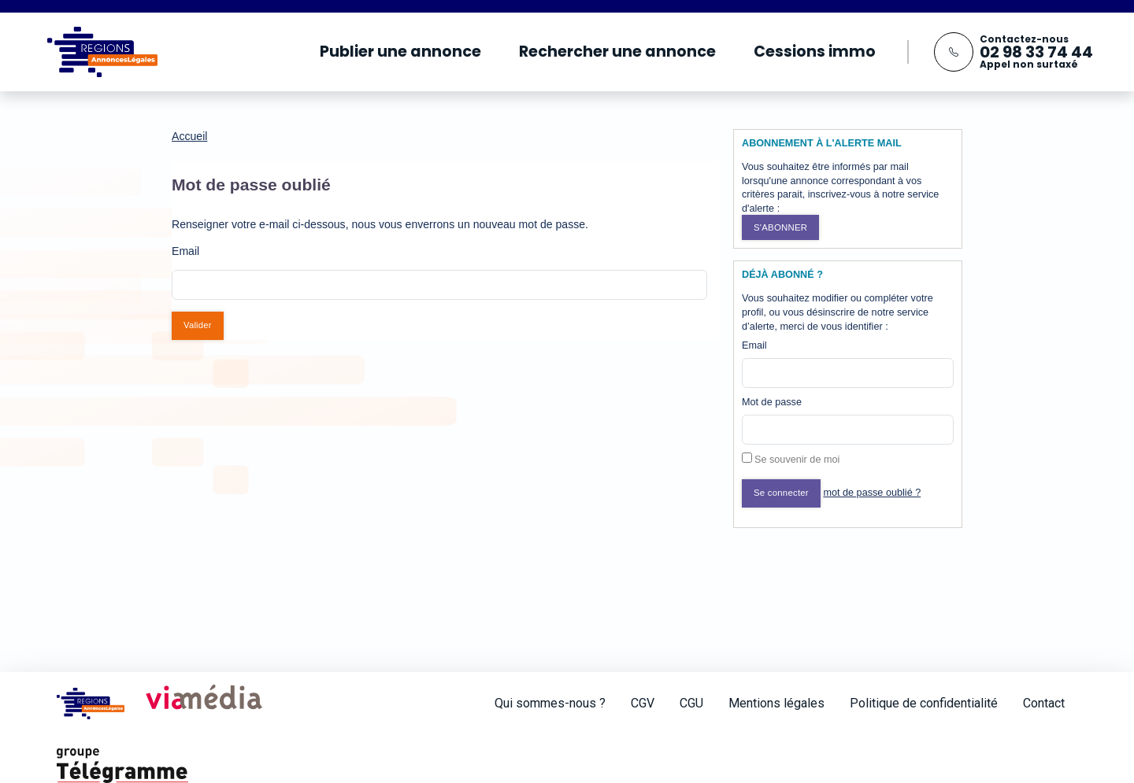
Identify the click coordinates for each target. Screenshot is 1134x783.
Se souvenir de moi (796, 459)
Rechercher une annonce (617, 51)
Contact (1044, 703)
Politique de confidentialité (924, 703)
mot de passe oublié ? (872, 492)
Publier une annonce (400, 51)
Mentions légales (776, 703)
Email (754, 345)
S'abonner (780, 227)
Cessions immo (815, 51)
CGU (691, 703)
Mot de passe (772, 402)
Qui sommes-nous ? (550, 703)
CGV (642, 703)
